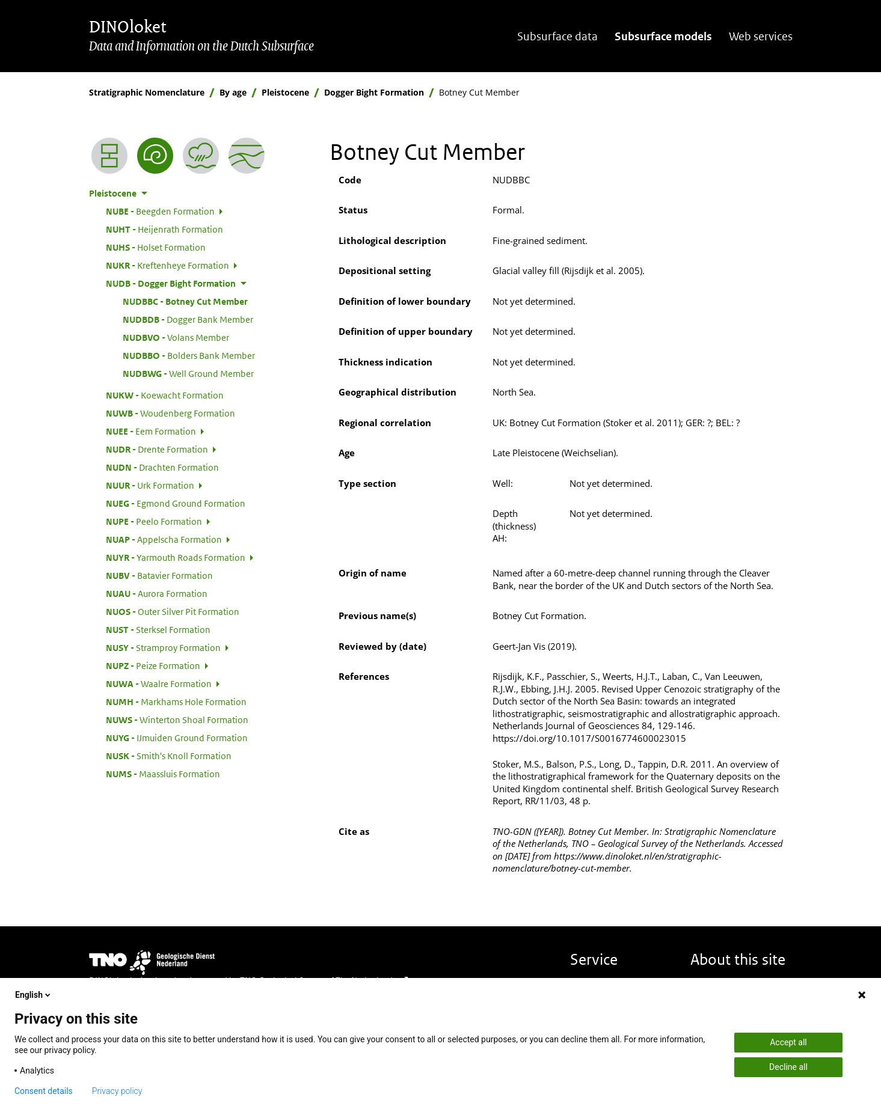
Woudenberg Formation (170, 413)
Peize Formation (153, 665)
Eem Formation (151, 431)
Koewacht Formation (165, 395)
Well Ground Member (188, 373)
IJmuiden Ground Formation (177, 738)
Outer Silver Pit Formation (172, 611)
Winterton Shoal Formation (177, 719)
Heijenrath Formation (164, 229)
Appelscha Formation (164, 539)
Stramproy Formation (163, 647)
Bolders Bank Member (189, 355)
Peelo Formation (154, 521)
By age (233, 92)
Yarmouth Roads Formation (175, 557)
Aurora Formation (156, 593)
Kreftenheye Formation (167, 265)
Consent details (43, 1091)
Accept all (788, 1042)
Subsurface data (557, 36)
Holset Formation (156, 247)
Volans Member (176, 337)
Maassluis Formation (163, 774)
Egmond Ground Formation (175, 503)
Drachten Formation (162, 467)
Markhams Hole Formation (176, 701)
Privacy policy (117, 1091)
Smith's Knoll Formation (169, 756)
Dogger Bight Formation (374, 92)
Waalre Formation (159, 683)
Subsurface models (663, 36)
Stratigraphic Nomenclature (146, 92)
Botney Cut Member (185, 301)
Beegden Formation (160, 211)
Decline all (788, 1067)
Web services (761, 36)
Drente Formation (157, 449)
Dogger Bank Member (188, 319)
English (33, 995)
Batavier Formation (159, 575)
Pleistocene (285, 92)
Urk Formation (150, 485)
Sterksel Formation (158, 629)
